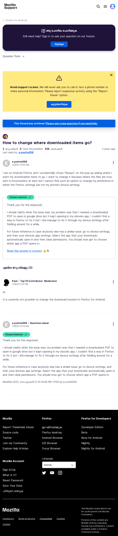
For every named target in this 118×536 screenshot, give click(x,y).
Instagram (60, 473)
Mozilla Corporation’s (96, 508)
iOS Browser (49, 443)
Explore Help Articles (15, 448)
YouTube (52, 473)
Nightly (85, 443)
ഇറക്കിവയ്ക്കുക (52, 427)
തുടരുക (59, 44)
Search (98, 6)
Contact (6, 524)
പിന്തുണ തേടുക (13, 491)
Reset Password (13, 480)
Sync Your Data (12, 485)
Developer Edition (92, 427)
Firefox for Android (16, 20)
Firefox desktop (52, 432)
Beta (84, 432)
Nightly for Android (93, 448)
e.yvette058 (26, 152)
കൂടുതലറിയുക (59, 104)
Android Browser (52, 437)
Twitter (7, 437)
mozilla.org (8, 518)
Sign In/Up (9, 469)
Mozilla (11, 509)
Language (47, 458)
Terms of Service (26, 518)
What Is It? (10, 475)
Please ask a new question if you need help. (72, 123)
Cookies (61, 518)
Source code (10, 432)
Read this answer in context (24, 250)
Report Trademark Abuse (18, 427)
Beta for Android (91, 437)
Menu (105, 6)
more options (113, 163)
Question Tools (11, 56)
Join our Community (15, 443)
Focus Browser (51, 448)
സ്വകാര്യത (46, 518)
